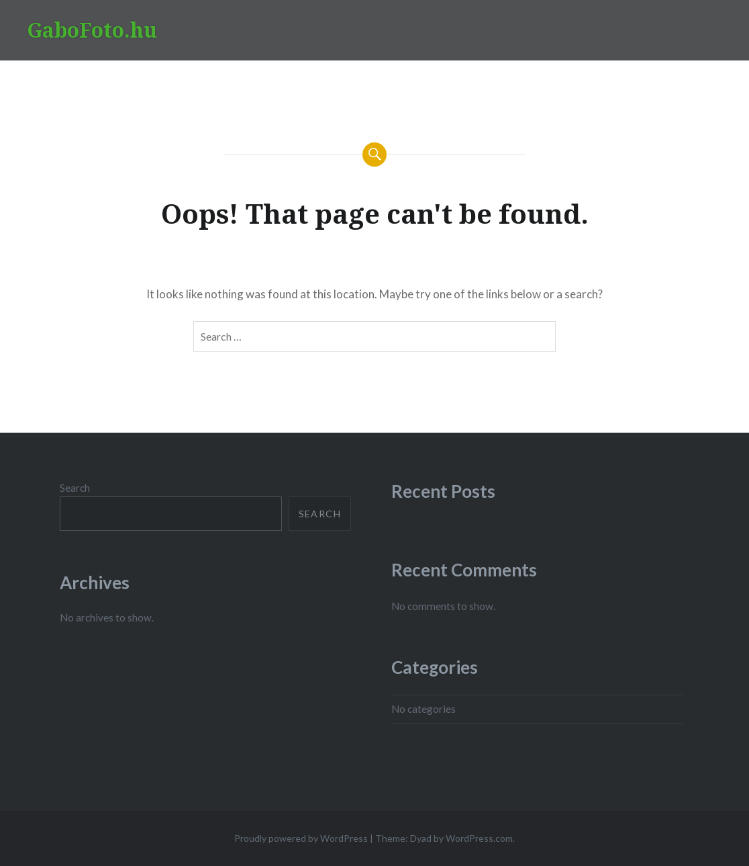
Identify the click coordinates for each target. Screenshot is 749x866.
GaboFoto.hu (92, 30)
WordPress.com (479, 838)
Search (75, 488)
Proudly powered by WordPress (301, 838)
